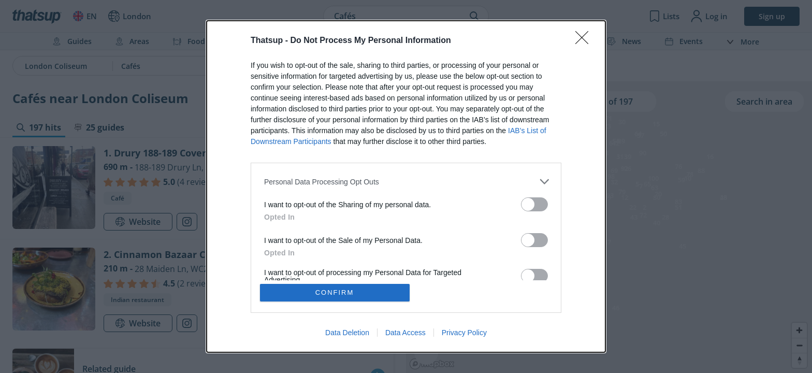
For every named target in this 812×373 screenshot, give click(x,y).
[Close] (585, 41)
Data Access (405, 332)
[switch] (534, 204)
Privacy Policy (464, 332)
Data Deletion (347, 332)
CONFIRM (334, 292)
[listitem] (406, 181)
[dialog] (406, 186)
